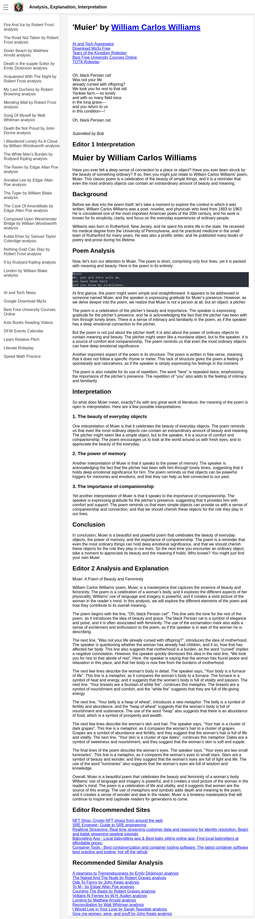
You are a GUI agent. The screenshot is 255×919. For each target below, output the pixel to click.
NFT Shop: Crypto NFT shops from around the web (117, 823)
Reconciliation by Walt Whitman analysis (108, 908)
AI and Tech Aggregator (93, 44)
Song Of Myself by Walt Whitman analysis (24, 117)
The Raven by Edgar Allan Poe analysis (31, 169)
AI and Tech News (20, 293)
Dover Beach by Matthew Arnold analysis (26, 53)
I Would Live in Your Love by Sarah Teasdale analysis (119, 912)
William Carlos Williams (156, 27)
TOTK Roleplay (86, 62)
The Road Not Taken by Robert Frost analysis (31, 40)
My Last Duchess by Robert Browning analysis (28, 91)
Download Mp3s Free (91, 48)
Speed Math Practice (22, 356)
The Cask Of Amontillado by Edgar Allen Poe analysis (28, 208)
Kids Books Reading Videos (28, 322)
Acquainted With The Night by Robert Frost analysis (30, 78)
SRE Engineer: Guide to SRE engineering (109, 828)
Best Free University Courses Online (30, 311)
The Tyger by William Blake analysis (28, 195)
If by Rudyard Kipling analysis (30, 262)
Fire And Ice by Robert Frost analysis (29, 27)
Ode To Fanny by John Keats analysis (105, 885)
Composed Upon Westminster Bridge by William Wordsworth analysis (30, 223)
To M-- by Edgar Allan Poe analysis (103, 890)
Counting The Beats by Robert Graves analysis (113, 894)
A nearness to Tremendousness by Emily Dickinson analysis (125, 876)
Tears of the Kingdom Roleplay (99, 53)
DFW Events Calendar (23, 331)
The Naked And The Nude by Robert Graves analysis (119, 881)
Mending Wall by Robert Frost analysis (30, 104)
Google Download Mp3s (25, 301)
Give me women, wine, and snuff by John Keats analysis (122, 917)
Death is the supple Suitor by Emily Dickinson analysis (29, 65)
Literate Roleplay (19, 348)
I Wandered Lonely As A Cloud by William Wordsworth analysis (32, 143)
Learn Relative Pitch (21, 339)
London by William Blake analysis (25, 273)
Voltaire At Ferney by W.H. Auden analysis (109, 899)
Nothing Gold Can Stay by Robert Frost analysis (27, 251)
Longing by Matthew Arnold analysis (104, 903)
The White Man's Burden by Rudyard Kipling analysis (28, 156)
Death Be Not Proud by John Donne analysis (29, 130)
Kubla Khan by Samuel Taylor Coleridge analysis (30, 238)
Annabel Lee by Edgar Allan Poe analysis (28, 182)
